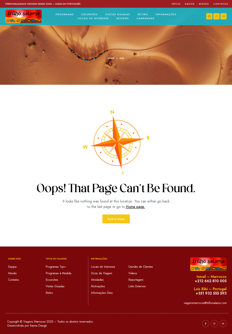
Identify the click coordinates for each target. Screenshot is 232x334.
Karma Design (38, 325)
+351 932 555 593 (211, 293)
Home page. (135, 206)
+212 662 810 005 (211, 281)
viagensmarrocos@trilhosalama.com (205, 303)
